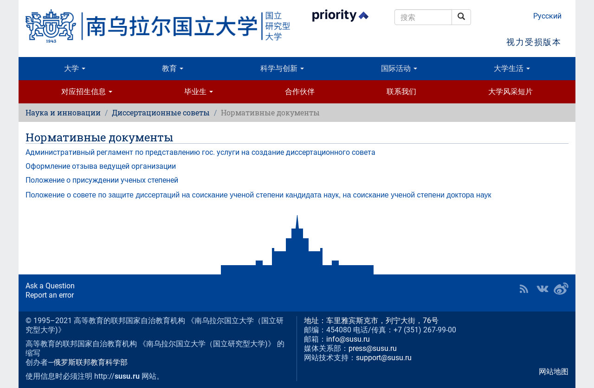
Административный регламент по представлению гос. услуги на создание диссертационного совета (200, 152)
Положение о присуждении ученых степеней (102, 180)
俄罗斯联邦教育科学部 (90, 362)
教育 (172, 68)
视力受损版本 (534, 42)
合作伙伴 (300, 91)
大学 (74, 68)
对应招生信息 (86, 91)
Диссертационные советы (161, 112)
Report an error (50, 295)
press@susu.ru (373, 348)
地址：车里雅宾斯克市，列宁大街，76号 (371, 320)
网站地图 (553, 371)
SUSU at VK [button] (542, 288)
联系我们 (401, 91)
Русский (547, 16)
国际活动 (399, 68)
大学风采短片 (510, 91)
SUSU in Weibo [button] (561, 288)
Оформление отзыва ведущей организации (101, 166)
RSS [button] (524, 288)
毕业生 (198, 91)
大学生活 (512, 68)
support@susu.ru (384, 357)
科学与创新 (282, 68)
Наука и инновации (63, 112)
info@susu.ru (348, 339)
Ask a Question (50, 285)
